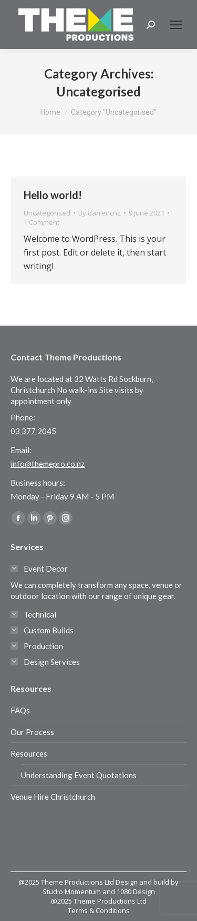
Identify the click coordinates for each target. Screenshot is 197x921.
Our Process (32, 732)
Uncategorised (47, 213)
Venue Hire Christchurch (53, 796)
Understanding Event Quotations (79, 775)
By (99, 213)
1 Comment (41, 222)
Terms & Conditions (99, 910)
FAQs (20, 710)
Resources (29, 753)
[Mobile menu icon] (175, 24)
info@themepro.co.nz (48, 463)
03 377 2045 (33, 431)
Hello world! (53, 195)
